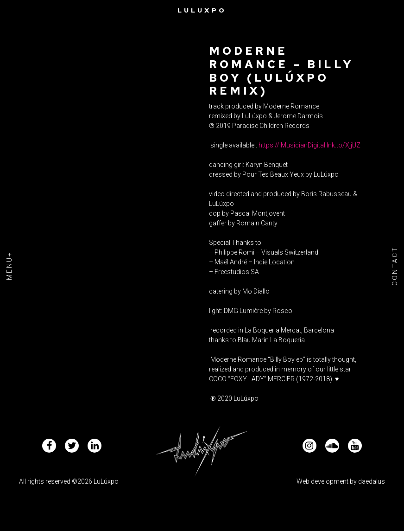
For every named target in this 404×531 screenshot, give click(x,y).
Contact (394, 265)
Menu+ (9, 265)
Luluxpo (202, 10)
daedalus (371, 481)
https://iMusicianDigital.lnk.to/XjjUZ (309, 145)
